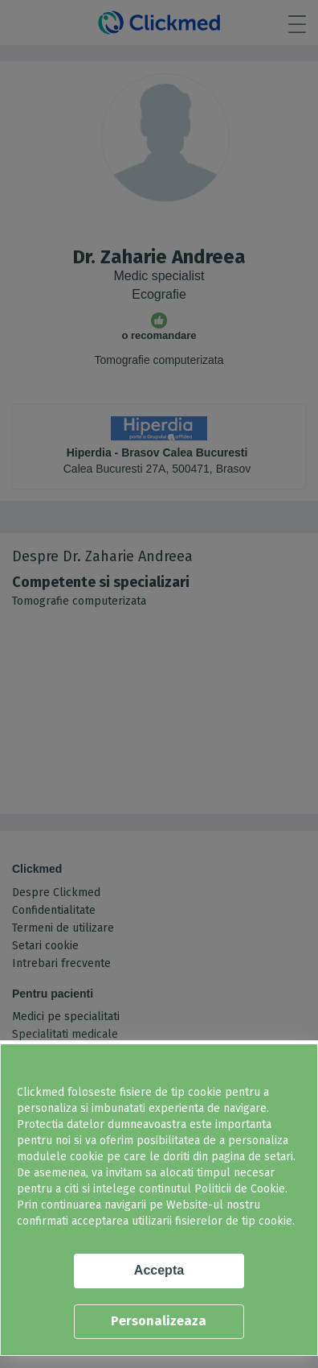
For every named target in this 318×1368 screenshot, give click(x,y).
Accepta (159, 1270)
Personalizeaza (158, 1321)
